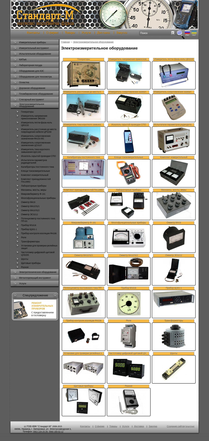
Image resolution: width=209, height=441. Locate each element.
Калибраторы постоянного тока (35, 167)
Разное (22, 267)
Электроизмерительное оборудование (93, 42)
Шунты (22, 259)
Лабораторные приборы (31, 186)
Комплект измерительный (32, 175)
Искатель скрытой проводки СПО (36, 156)
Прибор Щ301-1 (26, 229)
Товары (70, 32)
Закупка (121, 32)
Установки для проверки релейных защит (36, 247)
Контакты (33, 32)
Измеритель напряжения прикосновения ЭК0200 (31, 117)
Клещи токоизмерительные (33, 171)
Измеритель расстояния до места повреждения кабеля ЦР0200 (36, 130)
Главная (65, 42)
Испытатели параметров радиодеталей (31, 161)
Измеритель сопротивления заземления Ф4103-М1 (33, 137)
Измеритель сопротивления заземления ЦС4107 (33, 144)
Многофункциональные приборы (36, 198)
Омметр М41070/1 (28, 206)
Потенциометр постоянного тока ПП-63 (35, 219)
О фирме (52, 32)
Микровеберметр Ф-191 (30, 194)
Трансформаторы (28, 241)
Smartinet (189, 426)
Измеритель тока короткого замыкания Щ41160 (33, 150)
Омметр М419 (25, 202)
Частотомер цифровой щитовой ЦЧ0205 (35, 253)
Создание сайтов (176, 426)
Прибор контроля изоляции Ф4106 (36, 233)
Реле (21, 237)
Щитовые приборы (28, 263)
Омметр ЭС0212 (27, 214)
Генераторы (25, 112)
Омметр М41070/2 (28, 210)
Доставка (103, 32)
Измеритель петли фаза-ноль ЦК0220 (34, 123)
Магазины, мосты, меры (31, 190)
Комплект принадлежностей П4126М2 (33, 180)
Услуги (85, 32)
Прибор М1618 (26, 225)
